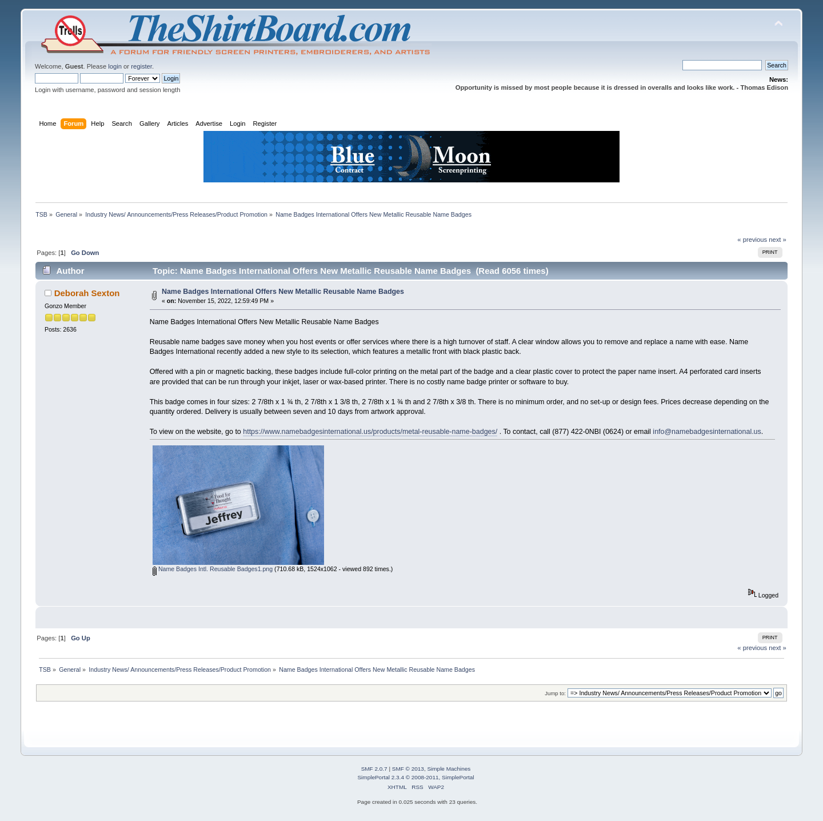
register (141, 66)
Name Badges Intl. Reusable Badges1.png (213, 568)
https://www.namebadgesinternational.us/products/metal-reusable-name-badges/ (370, 432)
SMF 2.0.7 (374, 769)
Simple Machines (448, 769)
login (115, 66)
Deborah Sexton (87, 293)
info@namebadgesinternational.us (707, 432)
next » (777, 239)
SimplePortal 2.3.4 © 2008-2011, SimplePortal (415, 777)
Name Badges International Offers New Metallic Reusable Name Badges (283, 292)
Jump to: (555, 693)
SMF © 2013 (408, 769)
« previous (752, 239)
